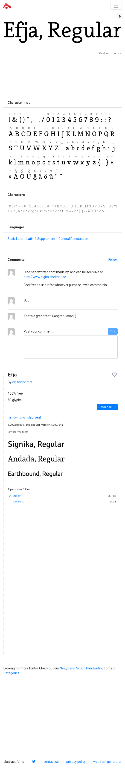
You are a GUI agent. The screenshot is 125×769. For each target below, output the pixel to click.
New (63, 668)
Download (105, 407)
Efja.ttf (17, 495)
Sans (71, 668)
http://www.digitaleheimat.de (45, 277)
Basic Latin (15, 239)
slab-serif (34, 417)
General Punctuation (73, 239)
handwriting (16, 417)
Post (113, 331)
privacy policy (76, 761)
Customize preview (110, 53)
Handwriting (95, 668)
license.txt (18, 501)
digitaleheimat (22, 382)
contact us (51, 761)
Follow (113, 259)
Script (80, 668)
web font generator (107, 761)
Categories (11, 673)
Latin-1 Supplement (40, 239)
